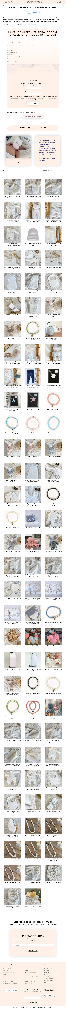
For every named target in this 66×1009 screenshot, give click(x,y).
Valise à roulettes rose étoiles (12, 670)
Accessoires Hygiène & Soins (31, 977)
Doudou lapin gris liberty (12, 551)
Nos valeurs (47, 970)
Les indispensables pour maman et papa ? (18, 161)
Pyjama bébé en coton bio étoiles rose (12, 788)
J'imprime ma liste (33, 117)
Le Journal (47, 982)
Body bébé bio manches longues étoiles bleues (12, 764)
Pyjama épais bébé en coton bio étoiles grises (53, 220)
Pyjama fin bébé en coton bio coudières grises (33, 220)
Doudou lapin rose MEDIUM (33, 457)
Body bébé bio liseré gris (54, 196)
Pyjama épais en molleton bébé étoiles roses (33, 765)
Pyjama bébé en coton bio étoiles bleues (33, 788)
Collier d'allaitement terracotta (53, 859)
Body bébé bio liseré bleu (33, 740)
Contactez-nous (7, 968)
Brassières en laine (28, 974)
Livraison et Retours (8, 972)
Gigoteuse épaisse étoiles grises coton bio (33, 481)
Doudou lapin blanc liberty (53, 315)
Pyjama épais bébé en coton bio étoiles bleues (33, 362)
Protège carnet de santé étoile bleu (12, 410)
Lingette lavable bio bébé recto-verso (12, 599)
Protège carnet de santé (33, 409)
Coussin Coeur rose (53, 646)
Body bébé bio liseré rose (12, 740)
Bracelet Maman (33, 433)
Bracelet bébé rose (53, 409)
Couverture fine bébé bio (53, 669)
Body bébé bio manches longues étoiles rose (54, 741)
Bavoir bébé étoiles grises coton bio (53, 291)
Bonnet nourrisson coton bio (33, 244)
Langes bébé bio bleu (53, 811)
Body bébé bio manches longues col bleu (54, 575)
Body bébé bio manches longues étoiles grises (33, 197)
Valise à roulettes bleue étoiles (33, 670)
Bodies (25, 968)
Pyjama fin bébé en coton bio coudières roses (53, 362)
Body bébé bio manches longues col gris (12, 197)
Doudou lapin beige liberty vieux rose (12, 693)
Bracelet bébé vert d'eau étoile (33, 339)
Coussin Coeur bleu (33, 646)
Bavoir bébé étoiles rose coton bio (53, 788)
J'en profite (33, 950)
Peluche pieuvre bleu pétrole (53, 717)
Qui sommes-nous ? (49, 968)
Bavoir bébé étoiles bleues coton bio (12, 812)
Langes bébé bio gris (12, 314)
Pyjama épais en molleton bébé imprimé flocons (12, 505)
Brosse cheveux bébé (12, 646)
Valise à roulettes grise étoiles (53, 339)
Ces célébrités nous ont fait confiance (51, 975)
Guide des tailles (28, 983)
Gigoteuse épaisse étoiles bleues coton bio (12, 291)
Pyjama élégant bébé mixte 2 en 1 (54, 528)
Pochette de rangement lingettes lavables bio (33, 622)
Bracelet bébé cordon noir (53, 504)
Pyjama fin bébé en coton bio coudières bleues (12, 386)
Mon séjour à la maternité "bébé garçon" (33, 599)
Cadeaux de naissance (29, 981)
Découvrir (33, 103)
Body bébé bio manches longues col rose (33, 575)
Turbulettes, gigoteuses (30, 972)
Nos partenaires (48, 980)
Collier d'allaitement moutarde (53, 835)
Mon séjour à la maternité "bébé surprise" (12, 622)
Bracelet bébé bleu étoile (53, 622)
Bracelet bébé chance (33, 693)
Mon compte (6, 970)
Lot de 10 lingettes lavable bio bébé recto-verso (12, 836)
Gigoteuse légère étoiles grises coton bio (54, 268)
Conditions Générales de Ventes (11, 979)
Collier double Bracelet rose (33, 717)
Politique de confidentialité (10, 983)
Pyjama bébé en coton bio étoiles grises (12, 220)
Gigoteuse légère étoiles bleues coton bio (12, 268)
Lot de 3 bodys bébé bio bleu (53, 883)
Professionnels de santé (10, 990)
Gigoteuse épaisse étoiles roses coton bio (33, 291)
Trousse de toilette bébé (33, 527)
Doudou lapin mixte (12, 338)
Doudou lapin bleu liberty (53, 551)
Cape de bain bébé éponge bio (33, 315)
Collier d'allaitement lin (12, 858)
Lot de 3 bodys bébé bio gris (33, 883)
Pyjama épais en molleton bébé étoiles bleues (53, 765)
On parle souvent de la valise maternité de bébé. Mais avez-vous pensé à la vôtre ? (47, 142)
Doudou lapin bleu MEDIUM (12, 481)
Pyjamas (26, 970)
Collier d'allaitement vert (33, 835)
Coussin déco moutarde (33, 906)
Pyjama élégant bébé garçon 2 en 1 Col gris (12, 575)
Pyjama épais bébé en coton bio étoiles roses (12, 362)
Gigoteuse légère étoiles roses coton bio (33, 268)
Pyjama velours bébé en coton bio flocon (53, 481)
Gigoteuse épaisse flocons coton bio (33, 504)
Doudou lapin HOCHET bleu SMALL (53, 457)
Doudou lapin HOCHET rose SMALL (12, 457)
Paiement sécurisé (8, 981)
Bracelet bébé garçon (12, 433)
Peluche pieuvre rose (33, 551)
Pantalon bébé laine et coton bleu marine (33, 386)
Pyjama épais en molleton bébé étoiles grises (12, 245)
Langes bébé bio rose (33, 811)
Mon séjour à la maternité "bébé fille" (53, 599)
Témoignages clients (49, 978)
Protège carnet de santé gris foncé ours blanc (54, 386)
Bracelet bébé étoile (12, 527)
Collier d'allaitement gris (12, 882)
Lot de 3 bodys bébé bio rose (12, 906)
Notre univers (47, 972)
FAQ (4, 974)
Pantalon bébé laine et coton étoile (53, 244)
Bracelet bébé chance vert (12, 717)
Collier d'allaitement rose (33, 858)
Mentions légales (7, 977)
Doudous (26, 979)
